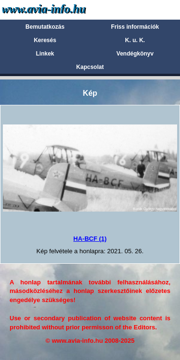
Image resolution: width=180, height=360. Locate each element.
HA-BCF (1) (90, 238)
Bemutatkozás (44, 26)
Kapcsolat (90, 67)
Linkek (45, 53)
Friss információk (135, 26)
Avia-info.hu (60, 9)
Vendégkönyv (135, 53)
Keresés (45, 40)
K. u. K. (135, 40)
